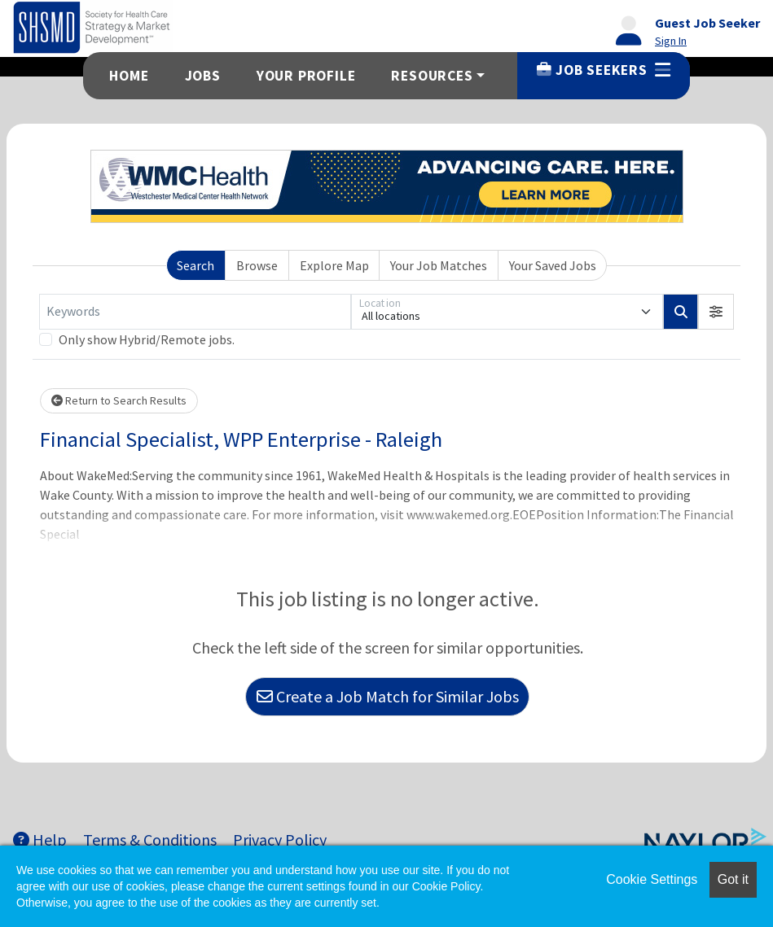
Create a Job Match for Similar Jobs (388, 696)
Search (195, 265)
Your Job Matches (438, 265)
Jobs (203, 76)
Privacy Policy (280, 839)
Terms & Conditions (150, 839)
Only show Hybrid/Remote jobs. (147, 339)
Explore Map (334, 265)
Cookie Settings (651, 879)
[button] (716, 312)
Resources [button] (431, 76)
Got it (733, 879)
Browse (257, 265)
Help (40, 839)
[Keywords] (195, 312)
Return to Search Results (119, 400)
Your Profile (306, 76)
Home (128, 76)
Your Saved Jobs (552, 265)
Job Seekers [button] (603, 70)
